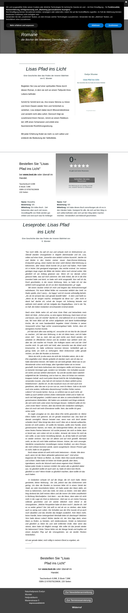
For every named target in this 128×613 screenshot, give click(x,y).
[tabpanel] (64, 36)
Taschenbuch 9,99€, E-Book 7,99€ (55, 578)
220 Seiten (23, 192)
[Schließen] (126, 2)
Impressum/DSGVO (37, 603)
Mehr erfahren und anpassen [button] (22, 25)
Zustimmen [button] (113, 25)
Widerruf (77, 607)
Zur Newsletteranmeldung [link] (78, 592)
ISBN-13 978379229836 (29, 189)
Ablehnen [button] (96, 25)
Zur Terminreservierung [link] (79, 600)
